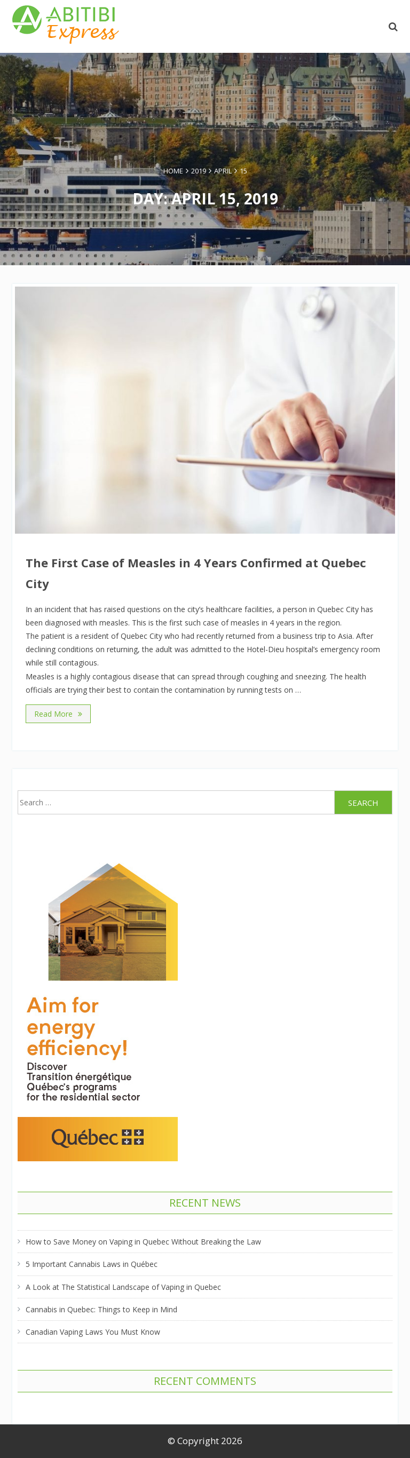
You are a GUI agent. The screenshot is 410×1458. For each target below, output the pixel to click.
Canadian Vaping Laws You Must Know (93, 1332)
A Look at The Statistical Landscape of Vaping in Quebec (123, 1287)
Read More (58, 714)
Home (173, 171)
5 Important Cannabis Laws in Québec (91, 1264)
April (223, 171)
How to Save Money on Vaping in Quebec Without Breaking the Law (143, 1242)
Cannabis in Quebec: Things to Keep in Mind (101, 1309)
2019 (198, 171)
